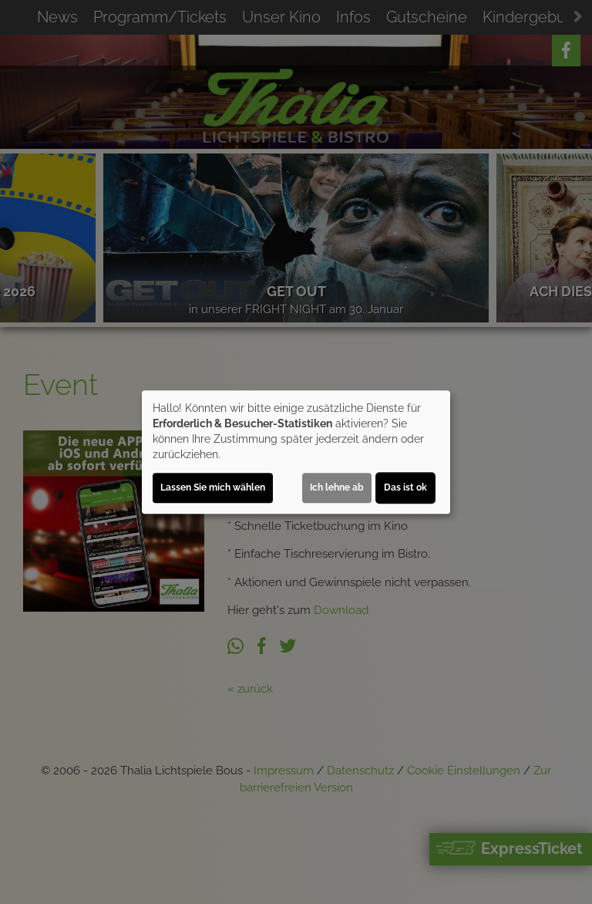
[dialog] (296, 452)
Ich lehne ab (337, 487)
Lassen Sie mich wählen (212, 487)
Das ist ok (405, 487)
